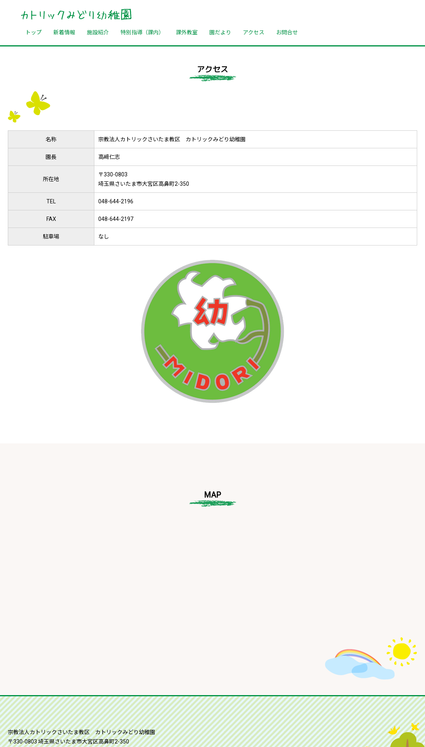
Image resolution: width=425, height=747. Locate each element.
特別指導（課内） (142, 32)
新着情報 (64, 32)
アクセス (253, 32)
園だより (220, 32)
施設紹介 (98, 32)
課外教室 (187, 32)
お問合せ (287, 32)
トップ (33, 32)
